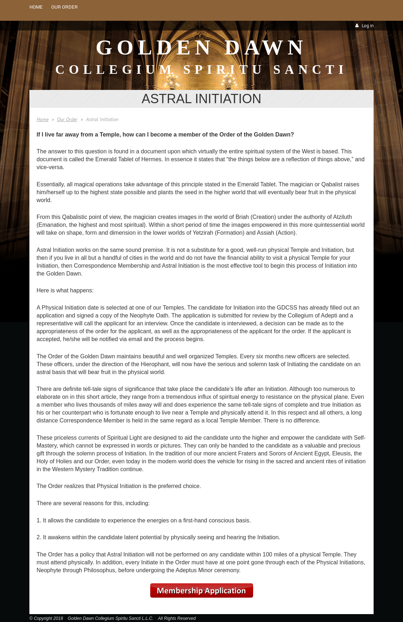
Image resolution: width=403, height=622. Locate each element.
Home (42, 119)
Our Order (67, 119)
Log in (368, 26)
